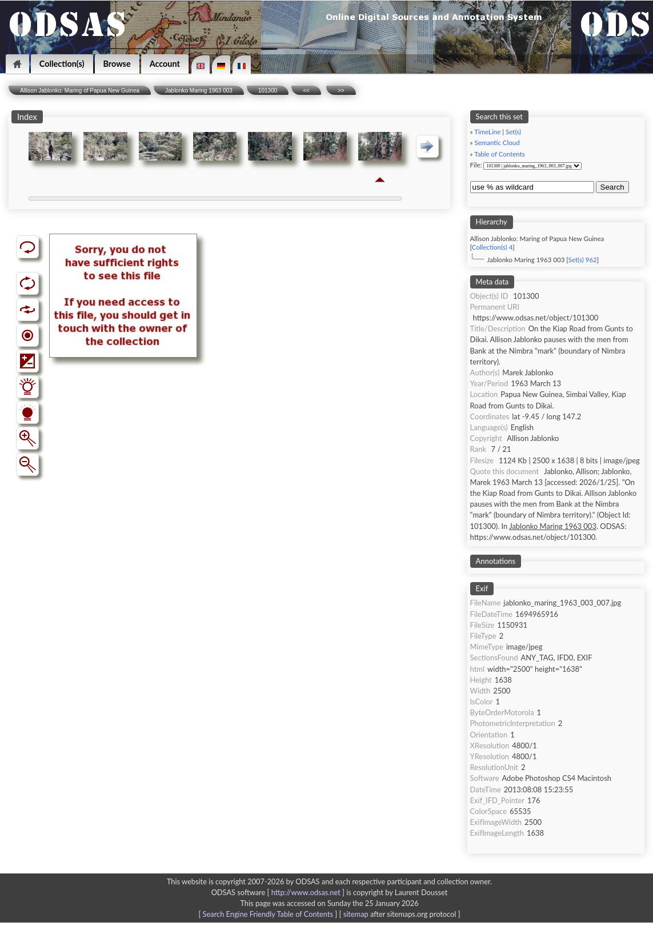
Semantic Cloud (497, 142)
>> (341, 90)
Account (165, 64)
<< (306, 90)
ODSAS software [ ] (279, 892)
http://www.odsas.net (305, 892)
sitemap (355, 914)
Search (612, 187)
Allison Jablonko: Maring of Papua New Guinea (79, 90)
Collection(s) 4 (492, 247)
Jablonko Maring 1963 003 (199, 90)
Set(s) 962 (582, 259)
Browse (117, 64)
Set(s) (513, 131)
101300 (267, 90)
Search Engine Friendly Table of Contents (268, 914)
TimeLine (487, 131)
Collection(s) (62, 64)
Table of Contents (499, 154)
